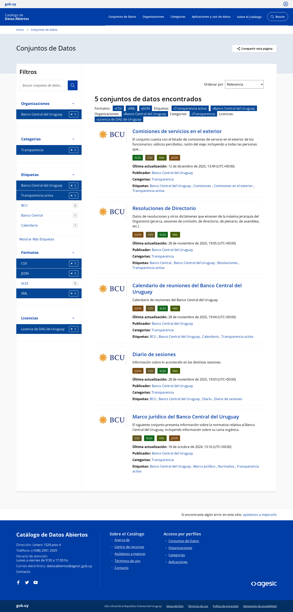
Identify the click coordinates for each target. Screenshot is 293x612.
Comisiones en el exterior (233, 186)
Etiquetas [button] (47, 174)
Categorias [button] (47, 138)
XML (49, 293)
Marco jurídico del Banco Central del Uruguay (185, 416)
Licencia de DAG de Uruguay (49, 329)
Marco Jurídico (204, 466)
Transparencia (49, 150)
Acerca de (122, 540)
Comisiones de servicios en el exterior (177, 131)
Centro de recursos (129, 547)
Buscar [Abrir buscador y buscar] (277, 18)
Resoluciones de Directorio (164, 208)
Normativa (226, 466)
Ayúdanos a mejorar (130, 553)
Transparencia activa (49, 195)
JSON (49, 273)
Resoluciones (227, 263)
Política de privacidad (225, 606)
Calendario (49, 225)
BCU (49, 205)
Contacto (23, 571)
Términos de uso (127, 561)
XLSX (49, 283)
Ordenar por (213, 84)
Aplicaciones (178, 562)
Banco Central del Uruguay (49, 114)
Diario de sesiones (154, 354)
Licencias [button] (47, 317)
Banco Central (49, 215)
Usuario (73, 85)
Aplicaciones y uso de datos (211, 17)
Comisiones (202, 186)
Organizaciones (153, 17)
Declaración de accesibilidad (260, 606)
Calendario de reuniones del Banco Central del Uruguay (187, 288)
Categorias (178, 17)
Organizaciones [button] (47, 103)
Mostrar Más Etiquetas (36, 239)
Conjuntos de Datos (122, 17)
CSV (49, 263)
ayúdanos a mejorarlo (260, 514)
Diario (207, 399)
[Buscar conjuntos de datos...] (49, 85)
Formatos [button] (47, 252)
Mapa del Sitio (175, 606)
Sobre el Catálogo (249, 17)
